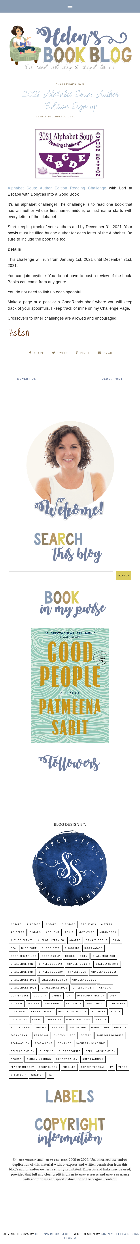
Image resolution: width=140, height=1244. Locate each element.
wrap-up (37, 1074)
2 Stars (16, 924)
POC (73, 1035)
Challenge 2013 (50, 963)
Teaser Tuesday (22, 1066)
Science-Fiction (23, 1051)
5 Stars (35, 932)
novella (120, 1027)
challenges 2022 (23, 979)
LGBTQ (37, 1019)
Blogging (71, 947)
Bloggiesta (50, 947)
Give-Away (18, 1011)
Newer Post (29, 378)
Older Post (111, 378)
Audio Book (108, 932)
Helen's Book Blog (52, 1234)
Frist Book (95, 1003)
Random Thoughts (110, 1035)
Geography (117, 1003)
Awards (75, 940)
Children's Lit (83, 987)
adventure (86, 932)
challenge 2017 (78, 963)
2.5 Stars (34, 924)
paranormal (20, 1035)
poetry (86, 1035)
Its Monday (19, 1019)
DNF (69, 995)
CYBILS (56, 995)
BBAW (116, 940)
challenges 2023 (54, 979)
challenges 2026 (55, 987)
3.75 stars (88, 924)
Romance (64, 1043)
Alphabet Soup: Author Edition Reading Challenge (57, 188)
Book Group (51, 955)
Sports (16, 1058)
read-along (44, 1043)
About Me (53, 932)
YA (50, 1074)
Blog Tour (29, 947)
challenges (77, 971)
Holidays (99, 1011)
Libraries (54, 1019)
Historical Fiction (72, 1011)
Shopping (47, 1051)
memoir (101, 1019)
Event (114, 995)
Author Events (22, 940)
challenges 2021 (70, 84)
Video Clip (18, 1074)
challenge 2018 (107, 963)
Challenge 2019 (22, 971)
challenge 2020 (51, 971)
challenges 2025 (24, 987)
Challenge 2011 (104, 955)
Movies (41, 1027)
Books (70, 955)
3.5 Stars (69, 924)
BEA (13, 947)
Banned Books (97, 940)
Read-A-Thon (20, 1043)
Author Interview (51, 940)
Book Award (93, 947)
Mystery (58, 1027)
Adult (69, 932)
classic (105, 987)
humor (116, 1011)
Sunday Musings (38, 1058)
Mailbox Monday (78, 1019)
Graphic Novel (42, 1011)
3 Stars (51, 924)
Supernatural (93, 1058)
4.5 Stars (18, 932)
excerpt (17, 1003)
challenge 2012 (22, 963)
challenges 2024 (85, 979)
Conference (20, 995)
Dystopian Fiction (91, 995)
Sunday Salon (66, 1058)
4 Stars (106, 924)
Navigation (78, 1027)
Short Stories (70, 1051)
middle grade (21, 1027)
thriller (69, 1066)
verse (122, 1066)
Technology (48, 1066)
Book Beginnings (24, 955)
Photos (59, 1035)
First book (53, 1003)
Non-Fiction (100, 1027)
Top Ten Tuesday (93, 1066)
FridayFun (74, 1003)
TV (111, 1066)
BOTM (83, 955)
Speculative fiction (101, 1051)
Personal (41, 1035)
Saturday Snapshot (91, 1043)
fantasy (34, 1003)
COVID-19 (40, 995)
